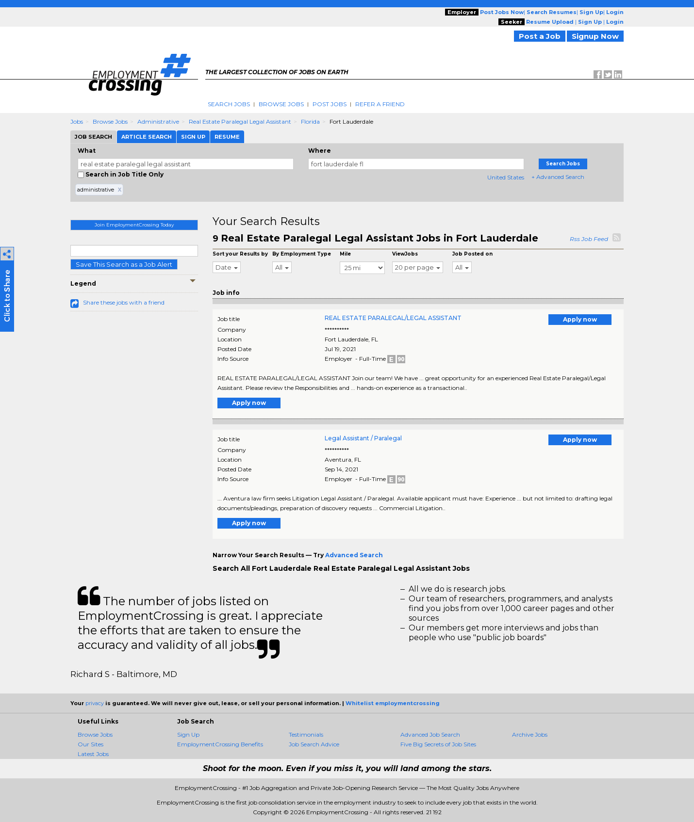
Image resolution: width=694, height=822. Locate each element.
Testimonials (306, 734)
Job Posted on (472, 254)
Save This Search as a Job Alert (124, 264)
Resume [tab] (227, 136)
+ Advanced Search (557, 176)
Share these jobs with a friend (124, 302)
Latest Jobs (93, 754)
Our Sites (90, 744)
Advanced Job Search (430, 734)
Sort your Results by (240, 254)
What (87, 150)
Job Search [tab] (93, 136)
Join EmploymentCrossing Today (134, 225)
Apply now (580, 319)
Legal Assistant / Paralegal (363, 438)
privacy (94, 703)
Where (319, 150)
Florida (310, 121)
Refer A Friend (380, 104)
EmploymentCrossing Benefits (220, 744)
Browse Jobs (281, 104)
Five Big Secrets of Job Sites (438, 744)
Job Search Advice (314, 744)
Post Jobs (330, 104)
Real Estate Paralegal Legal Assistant (240, 121)
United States (505, 177)
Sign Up (188, 734)
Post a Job (540, 36)
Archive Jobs (529, 734)
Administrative (158, 121)
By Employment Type (301, 254)
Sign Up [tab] (193, 136)
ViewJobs (405, 254)
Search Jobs (229, 104)
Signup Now (595, 36)
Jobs (76, 121)
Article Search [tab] (146, 136)
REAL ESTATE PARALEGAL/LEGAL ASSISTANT (393, 318)
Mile (345, 254)
